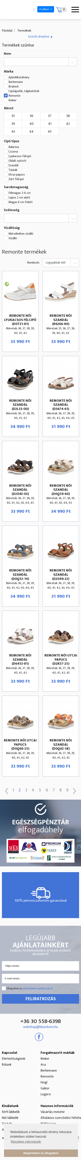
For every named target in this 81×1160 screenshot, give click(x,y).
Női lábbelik (10, 1118)
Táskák (12, 170)
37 (49, 116)
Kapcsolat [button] (9, 1053)
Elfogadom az (30, 988)
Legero (46, 1094)
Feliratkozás (40, 999)
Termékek (24, 30)
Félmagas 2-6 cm (19, 193)
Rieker (12, 100)
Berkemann (15, 82)
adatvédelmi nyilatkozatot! (38, 988)
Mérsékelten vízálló (20, 234)
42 (68, 124)
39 (13, 124)
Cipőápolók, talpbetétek (23, 91)
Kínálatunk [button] (10, 1106)
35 (13, 116)
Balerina (13, 147)
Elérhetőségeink (13, 1059)
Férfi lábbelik (11, 1112)
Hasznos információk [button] (57, 1106)
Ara (43, 1065)
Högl (44, 1082)
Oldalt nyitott (17, 161)
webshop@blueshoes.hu (40, 1027)
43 (13, 132)
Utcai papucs (16, 174)
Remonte (14, 96)
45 (50, 132)
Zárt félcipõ (16, 179)
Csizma (13, 151)
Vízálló (12, 238)
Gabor (45, 1088)
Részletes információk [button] (26, 1141)
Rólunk (6, 1065)
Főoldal (7, 30)
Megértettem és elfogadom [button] (40, 1153)
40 (31, 124)
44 (31, 132)
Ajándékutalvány (18, 77)
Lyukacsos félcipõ (19, 156)
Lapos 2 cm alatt (19, 197)
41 (49, 124)
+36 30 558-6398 (40, 1021)
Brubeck (13, 86)
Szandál (13, 165)
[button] (40, 36)
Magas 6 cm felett (20, 202)
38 (68, 116)
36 (31, 116)
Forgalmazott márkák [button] (57, 1053)
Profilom (44, 9)
